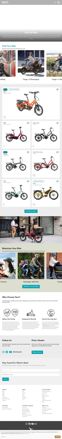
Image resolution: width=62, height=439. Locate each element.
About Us (45, 405)
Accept (57, 436)
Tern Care (24, 407)
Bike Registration (26, 410)
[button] (58, 2)
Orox (3, 395)
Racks (43, 397)
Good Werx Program (46, 409)
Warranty (24, 413)
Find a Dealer (5, 407)
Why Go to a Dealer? (7, 409)
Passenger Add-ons (46, 391)
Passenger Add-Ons (31, 282)
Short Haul (24, 397)
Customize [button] (3, 436)
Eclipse (23, 392)
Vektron (4, 400)
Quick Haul (4, 397)
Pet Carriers (44, 392)
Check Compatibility (26, 415)
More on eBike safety (10, 329)
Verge (23, 398)
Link (23, 394)
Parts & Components (46, 400)
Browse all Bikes (31, 211)
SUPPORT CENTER (27, 405)
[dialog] (31, 435)
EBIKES (4, 389)
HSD (3, 392)
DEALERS (5, 405)
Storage (44, 398)
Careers (43, 412)
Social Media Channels (47, 413)
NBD (3, 394)
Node (23, 395)
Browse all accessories (31, 286)
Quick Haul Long (6, 398)
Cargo (43, 394)
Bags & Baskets (45, 395)
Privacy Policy (27, 433)
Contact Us (24, 416)
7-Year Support (46, 325)
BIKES (23, 389)
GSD (3, 391)
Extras (43, 401)
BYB (23, 391)
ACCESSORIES (46, 389)
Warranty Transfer (26, 412)
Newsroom (44, 407)
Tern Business (45, 410)
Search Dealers (37, 352)
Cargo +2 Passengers (31, 79)
